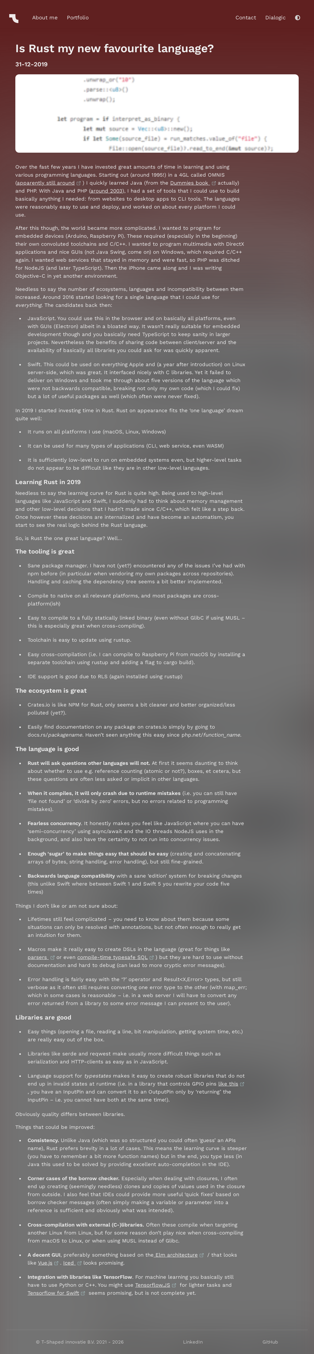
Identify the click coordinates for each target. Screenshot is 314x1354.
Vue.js (45, 1263)
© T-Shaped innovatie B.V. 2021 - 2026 (80, 1342)
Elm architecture (176, 1255)
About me (45, 17)
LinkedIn (193, 1342)
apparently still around (46, 183)
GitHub (270, 1342)
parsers (38, 957)
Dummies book (190, 183)
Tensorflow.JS (152, 1285)
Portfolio (78, 17)
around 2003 (106, 191)
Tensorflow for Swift (53, 1293)
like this (228, 1084)
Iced (69, 1263)
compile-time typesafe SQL (112, 957)
